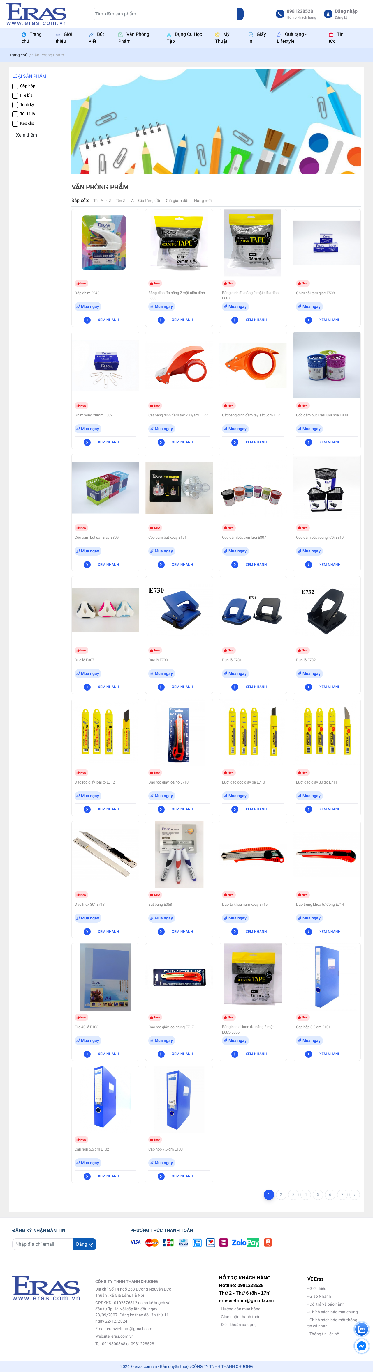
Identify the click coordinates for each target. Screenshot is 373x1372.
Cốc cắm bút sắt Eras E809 (97, 537)
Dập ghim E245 (87, 293)
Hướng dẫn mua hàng (241, 1309)
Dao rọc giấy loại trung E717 (171, 1027)
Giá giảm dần (178, 200)
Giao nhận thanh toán (241, 1316)
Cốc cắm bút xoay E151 (167, 537)
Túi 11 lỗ (27, 113)
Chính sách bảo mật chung (333, 1312)
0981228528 (300, 11)
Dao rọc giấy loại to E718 (168, 782)
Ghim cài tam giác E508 (315, 293)
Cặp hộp (27, 86)
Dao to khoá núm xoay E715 (245, 904)
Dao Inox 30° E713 (90, 904)
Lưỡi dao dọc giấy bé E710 (243, 782)
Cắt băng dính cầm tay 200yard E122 (178, 415)
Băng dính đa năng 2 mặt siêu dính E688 (176, 295)
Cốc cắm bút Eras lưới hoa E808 (322, 415)
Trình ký (27, 104)
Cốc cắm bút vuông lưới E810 (320, 537)
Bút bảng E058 (160, 904)
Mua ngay (90, 306)
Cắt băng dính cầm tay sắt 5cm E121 (252, 415)
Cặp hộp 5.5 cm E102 (92, 1149)
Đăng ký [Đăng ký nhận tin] (84, 1244)
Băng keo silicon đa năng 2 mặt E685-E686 (248, 1029)
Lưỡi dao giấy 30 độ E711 (316, 782)
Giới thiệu (317, 1288)
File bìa (26, 95)
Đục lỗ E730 (158, 660)
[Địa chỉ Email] (54, 1244)
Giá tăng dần (149, 200)
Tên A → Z (102, 200)
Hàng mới (203, 200)
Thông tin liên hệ (324, 1334)
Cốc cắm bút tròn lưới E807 (244, 537)
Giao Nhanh (320, 1296)
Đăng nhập (346, 11)
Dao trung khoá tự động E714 (320, 904)
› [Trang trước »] (354, 1194)
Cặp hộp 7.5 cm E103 (165, 1149)
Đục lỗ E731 (232, 660)
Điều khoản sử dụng (239, 1324)
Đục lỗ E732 (306, 660)
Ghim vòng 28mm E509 (93, 415)
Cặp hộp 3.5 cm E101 (313, 1027)
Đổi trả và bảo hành (327, 1304)
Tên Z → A (125, 200)
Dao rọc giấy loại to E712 (95, 782)
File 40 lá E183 (86, 1027)
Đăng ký (341, 17)
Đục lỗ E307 (84, 660)
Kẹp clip (27, 123)
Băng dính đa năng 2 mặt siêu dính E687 (250, 295)
